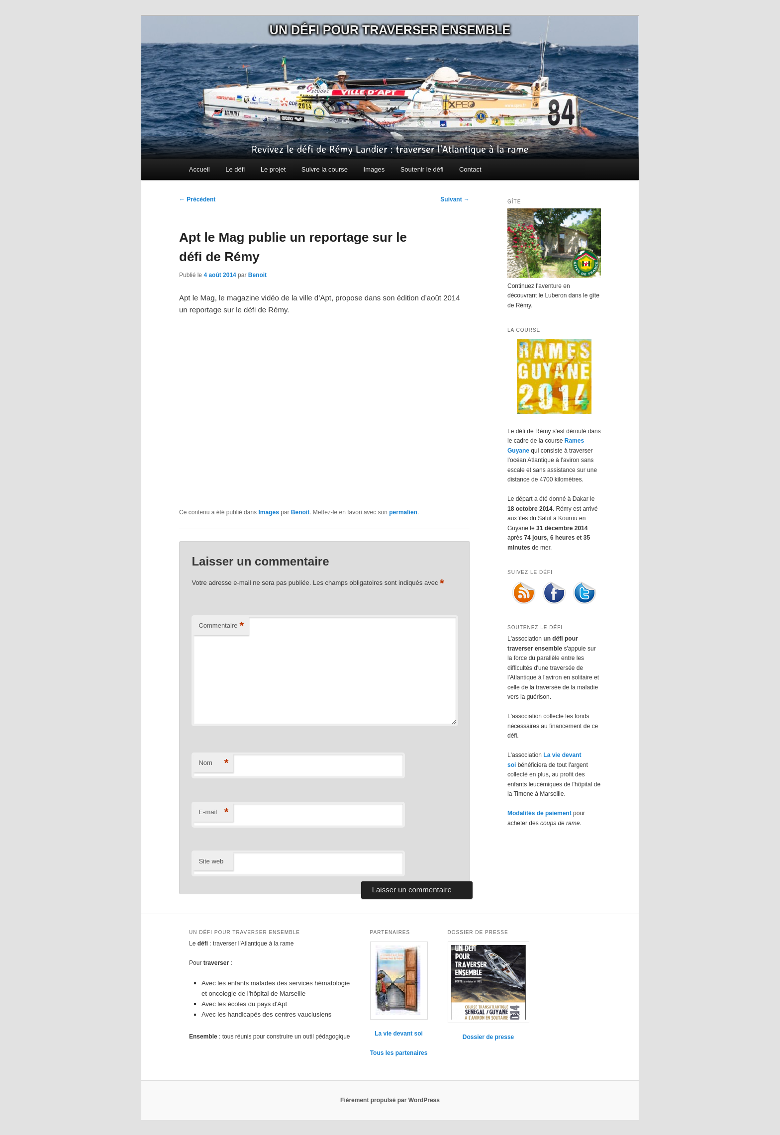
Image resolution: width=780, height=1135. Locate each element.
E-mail (213, 812)
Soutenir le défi (422, 169)
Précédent (197, 199)
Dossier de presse (488, 1037)
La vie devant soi (399, 1033)
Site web (210, 861)
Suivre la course (324, 169)
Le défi (235, 169)
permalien (403, 512)
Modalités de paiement (539, 813)
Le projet (273, 169)
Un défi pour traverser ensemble (390, 30)
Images (374, 169)
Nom (213, 763)
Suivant (455, 199)
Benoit (257, 275)
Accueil (199, 169)
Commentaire (221, 626)
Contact (470, 169)
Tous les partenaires (399, 1052)
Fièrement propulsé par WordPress (390, 1100)
